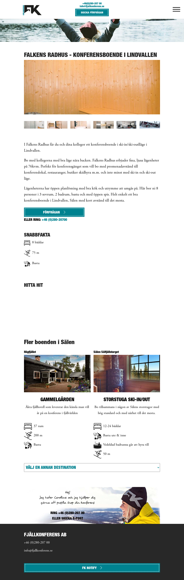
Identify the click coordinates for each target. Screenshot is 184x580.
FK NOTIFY (92, 568)
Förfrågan (54, 212)
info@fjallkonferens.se (92, 6)
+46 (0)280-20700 (54, 220)
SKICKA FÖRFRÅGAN (92, 12)
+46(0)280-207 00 (92, 3)
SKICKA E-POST (72, 518)
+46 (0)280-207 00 (37, 542)
